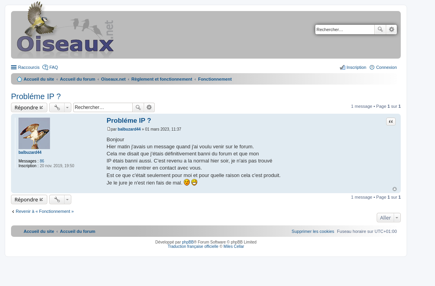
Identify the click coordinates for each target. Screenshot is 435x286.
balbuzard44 (30, 152)
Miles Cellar (234, 246)
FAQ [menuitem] (53, 67)
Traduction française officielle (193, 246)
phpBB (188, 242)
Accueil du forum (77, 79)
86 (42, 161)
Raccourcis (28, 67)
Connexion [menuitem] (386, 67)
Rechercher (380, 29)
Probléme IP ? (36, 96)
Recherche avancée (391, 29)
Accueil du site (39, 79)
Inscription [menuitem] (356, 67)
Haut (394, 189)
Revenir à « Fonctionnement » (45, 211)
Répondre (26, 107)
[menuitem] (313, 231)
